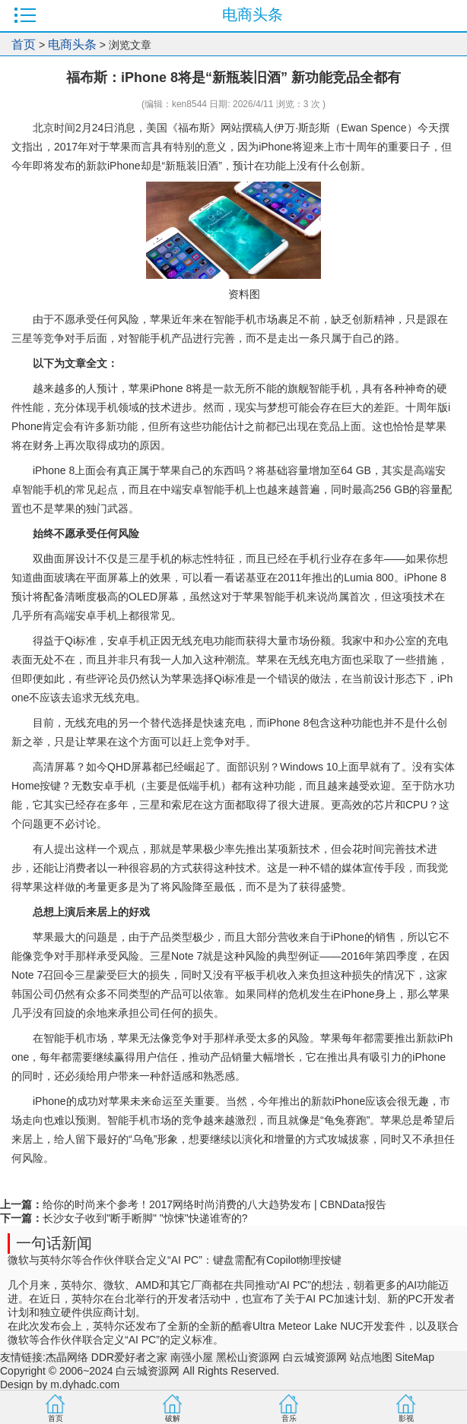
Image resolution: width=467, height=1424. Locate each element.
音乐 (289, 1418)
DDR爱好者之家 (129, 1357)
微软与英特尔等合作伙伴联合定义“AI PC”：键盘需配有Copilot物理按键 (175, 1260)
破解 (172, 1418)
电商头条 (72, 44)
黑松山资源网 (248, 1357)
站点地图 (371, 1357)
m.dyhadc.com (84, 1384)
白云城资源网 (315, 1357)
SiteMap (415, 1357)
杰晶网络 (67, 1357)
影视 (406, 1418)
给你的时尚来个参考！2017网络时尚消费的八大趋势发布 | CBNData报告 (214, 1204)
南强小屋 (191, 1357)
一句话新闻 (54, 1243)
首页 (23, 44)
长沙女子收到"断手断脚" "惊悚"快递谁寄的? (145, 1218)
